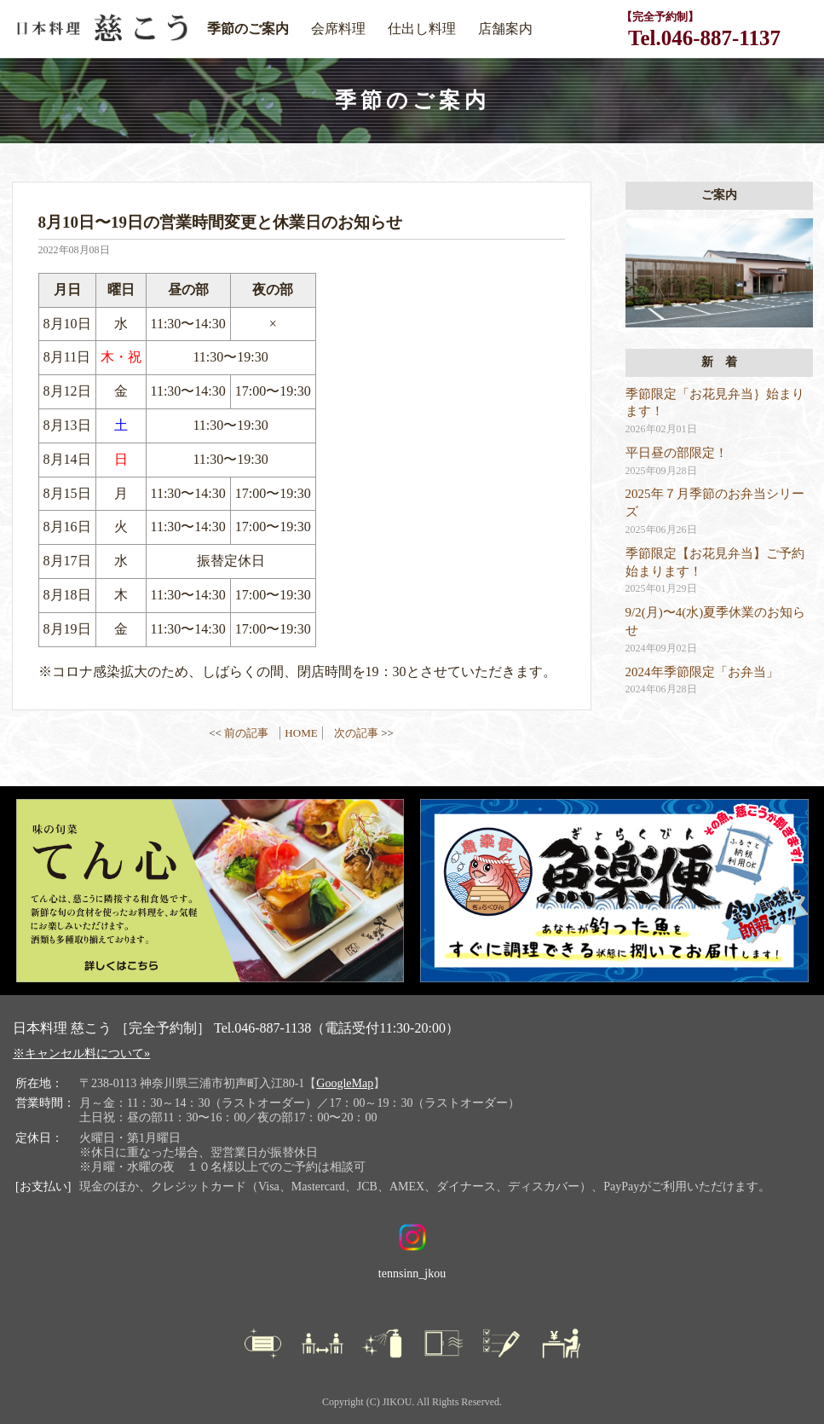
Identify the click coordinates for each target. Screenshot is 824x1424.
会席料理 (338, 28)
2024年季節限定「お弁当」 (702, 672)
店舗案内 (505, 28)
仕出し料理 (422, 28)
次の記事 (356, 732)
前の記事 (246, 732)
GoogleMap (344, 1083)
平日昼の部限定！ (676, 453)
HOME (301, 732)
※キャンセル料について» (81, 1053)
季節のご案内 (248, 28)
